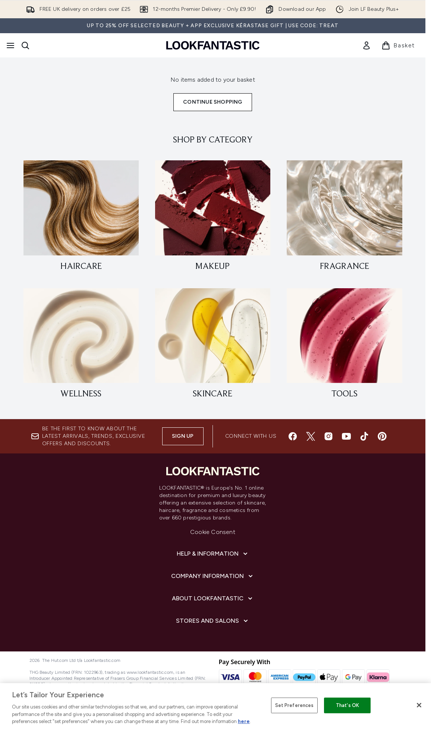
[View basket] (398, 45)
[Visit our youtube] (346, 436)
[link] (366, 45)
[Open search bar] (25, 45)
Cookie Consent (212, 531)
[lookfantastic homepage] (212, 45)
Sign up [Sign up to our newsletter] (183, 436)
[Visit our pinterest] (382, 436)
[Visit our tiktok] (364, 436)
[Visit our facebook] (293, 436)
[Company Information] (212, 576)
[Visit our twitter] (311, 436)
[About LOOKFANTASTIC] (213, 598)
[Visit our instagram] (328, 436)
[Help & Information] (213, 554)
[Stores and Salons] (212, 621)
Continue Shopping (212, 102)
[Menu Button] (10, 45)
